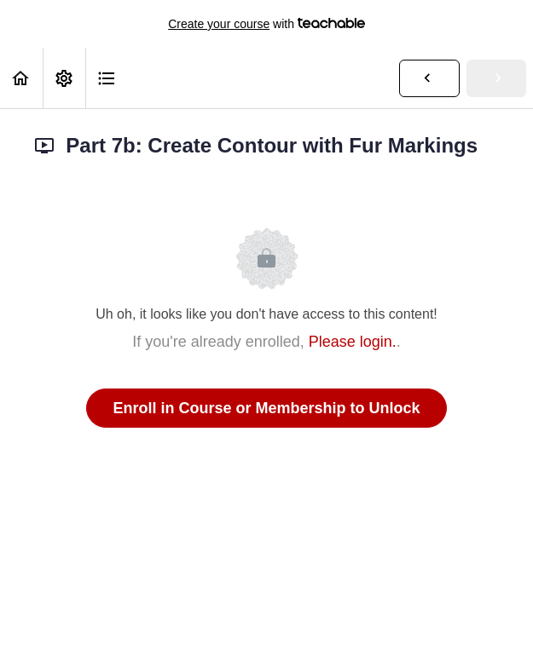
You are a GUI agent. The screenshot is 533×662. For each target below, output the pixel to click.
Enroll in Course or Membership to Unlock (266, 408)
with (266, 23)
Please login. (353, 341)
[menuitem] (64, 78)
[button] (21, 78)
